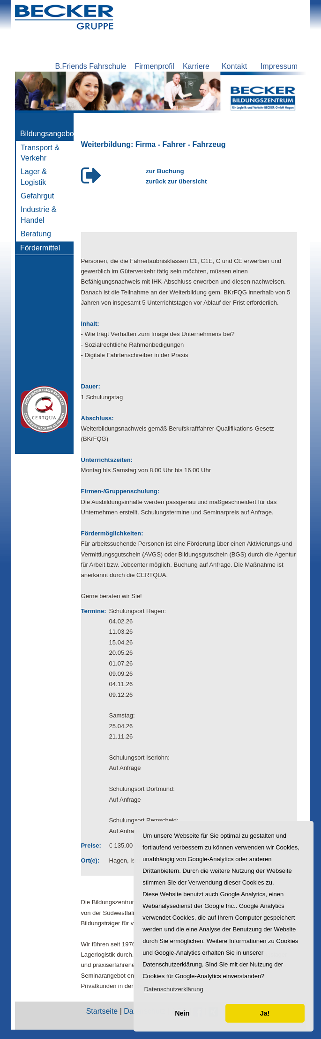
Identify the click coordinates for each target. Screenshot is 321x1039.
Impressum (279, 66)
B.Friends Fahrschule (90, 66)
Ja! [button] (265, 1013)
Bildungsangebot (48, 134)
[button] (173, 989)
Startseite (102, 1011)
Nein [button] (182, 1013)
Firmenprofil (154, 66)
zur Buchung (165, 171)
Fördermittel (40, 248)
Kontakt (234, 66)
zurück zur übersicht (176, 181)
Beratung (36, 234)
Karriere (196, 66)
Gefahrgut (37, 196)
